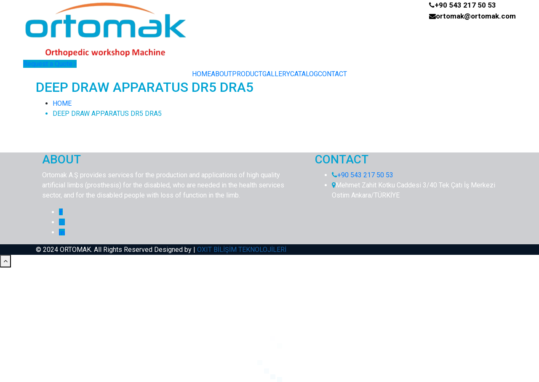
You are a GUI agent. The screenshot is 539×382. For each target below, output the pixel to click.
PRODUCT (247, 74)
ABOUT (221, 74)
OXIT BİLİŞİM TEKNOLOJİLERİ (241, 250)
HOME (201, 74)
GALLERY (276, 74)
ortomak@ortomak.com (476, 16)
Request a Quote (50, 64)
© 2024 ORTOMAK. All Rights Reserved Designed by (114, 250)
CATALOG (304, 74)
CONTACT (332, 74)
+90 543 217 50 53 (465, 5)
